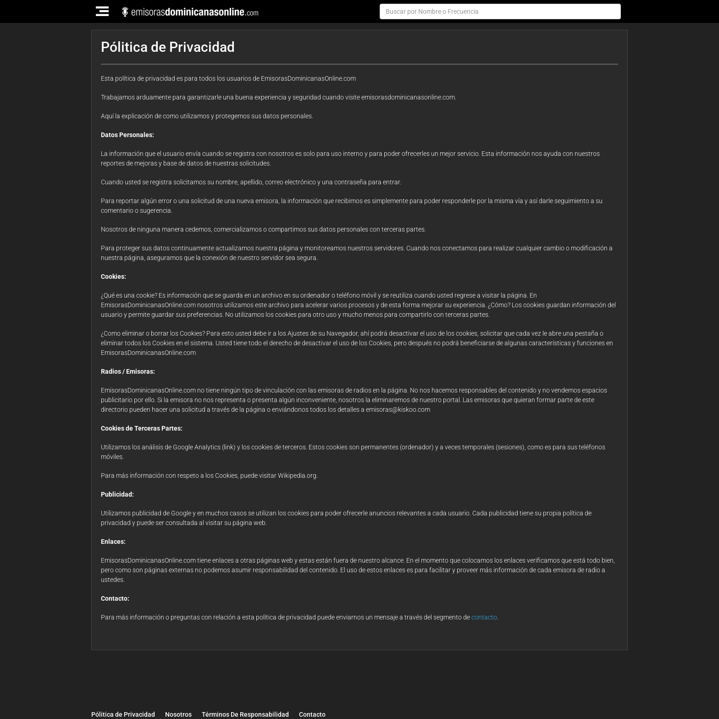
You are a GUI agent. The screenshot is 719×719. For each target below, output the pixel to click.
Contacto (312, 714)
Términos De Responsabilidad (245, 714)
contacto (484, 617)
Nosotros (178, 714)
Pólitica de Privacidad (123, 714)
